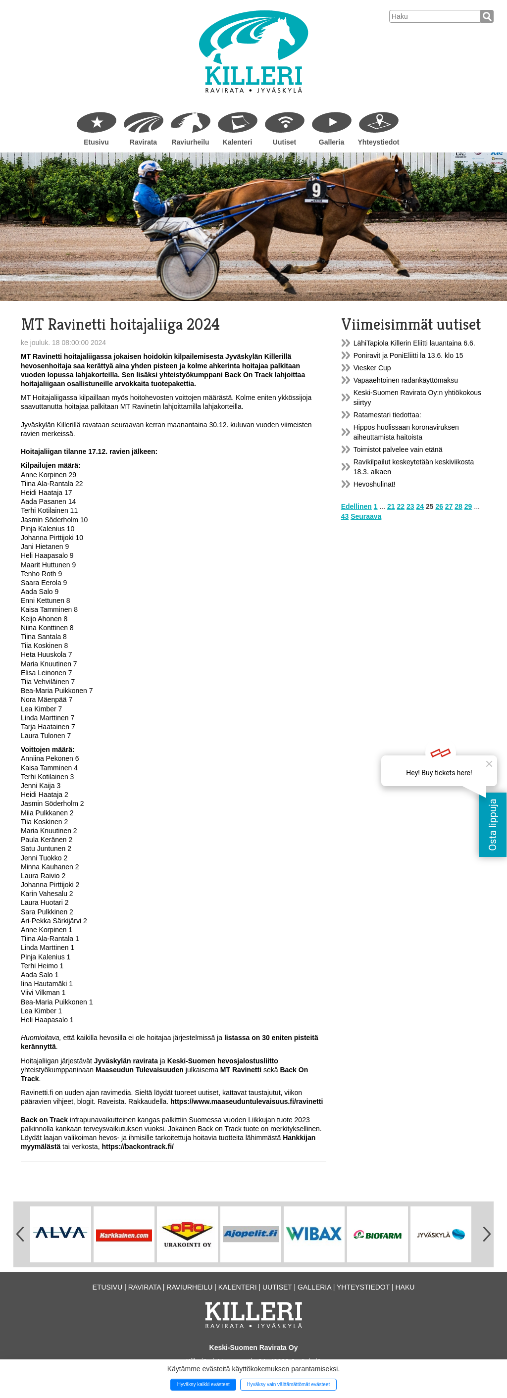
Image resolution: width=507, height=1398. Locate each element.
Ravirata (143, 142)
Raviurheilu (190, 142)
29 (468, 506)
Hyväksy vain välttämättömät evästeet (288, 1384)
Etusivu (96, 142)
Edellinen (356, 506)
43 (345, 516)
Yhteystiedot (378, 142)
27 (449, 506)
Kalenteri (238, 142)
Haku (404, 1287)
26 (439, 506)
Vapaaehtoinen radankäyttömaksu (406, 380)
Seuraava (366, 516)
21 (391, 506)
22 (401, 506)
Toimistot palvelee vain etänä (398, 449)
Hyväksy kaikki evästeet (203, 1384)
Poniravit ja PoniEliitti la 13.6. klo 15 (408, 355)
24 (420, 506)
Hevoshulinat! (375, 484)
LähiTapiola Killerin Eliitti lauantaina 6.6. (414, 343)
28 (458, 506)
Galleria (331, 142)
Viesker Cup (372, 368)
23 (410, 506)
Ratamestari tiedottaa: (387, 415)
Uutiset (284, 142)
